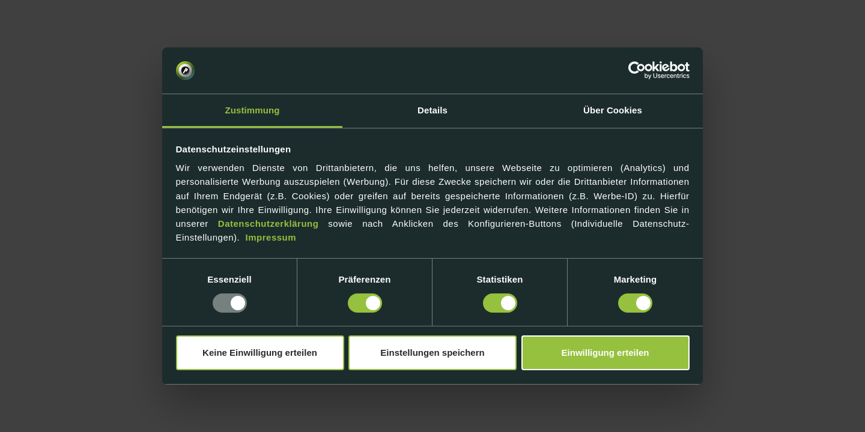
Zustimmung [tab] (252, 110)
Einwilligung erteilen (605, 352)
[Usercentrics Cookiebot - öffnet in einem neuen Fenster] (637, 71)
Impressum (271, 237)
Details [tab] (432, 110)
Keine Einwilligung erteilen (259, 352)
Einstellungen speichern (432, 352)
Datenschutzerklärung (268, 223)
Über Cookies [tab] (612, 110)
